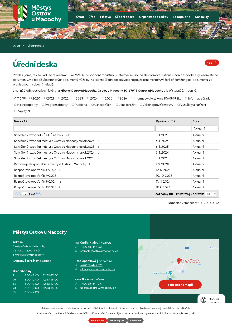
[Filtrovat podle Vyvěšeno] (173, 128)
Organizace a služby (153, 17)
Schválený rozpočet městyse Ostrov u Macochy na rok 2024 (57, 152)
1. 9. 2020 (162, 164)
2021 (50, 98)
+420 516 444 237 (91, 283)
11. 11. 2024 (163, 181)
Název (19, 121)
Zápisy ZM (24, 111)
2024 (94, 98)
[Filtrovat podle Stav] (205, 128)
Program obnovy (56, 104)
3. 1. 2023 (162, 135)
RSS (212, 62)
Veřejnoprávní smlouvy (158, 104)
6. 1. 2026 (162, 141)
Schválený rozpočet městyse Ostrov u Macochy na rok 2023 (57, 158)
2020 (36, 98)
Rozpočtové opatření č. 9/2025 (38, 175)
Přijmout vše (97, 320)
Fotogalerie (181, 17)
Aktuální (198, 135)
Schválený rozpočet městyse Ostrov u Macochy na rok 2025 (57, 146)
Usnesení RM (102, 104)
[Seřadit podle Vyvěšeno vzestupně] (174, 120)
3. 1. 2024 (162, 152)
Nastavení (135, 320)
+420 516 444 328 (91, 265)
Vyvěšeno (164, 121)
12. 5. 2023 (163, 170)
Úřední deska (125, 17)
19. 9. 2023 (163, 187)
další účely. (185, 308)
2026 (123, 98)
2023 (79, 98)
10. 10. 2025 (164, 175)
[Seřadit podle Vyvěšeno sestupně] (174, 121)
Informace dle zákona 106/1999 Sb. (157, 98)
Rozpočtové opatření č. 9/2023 (38, 187)
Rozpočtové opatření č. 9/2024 (38, 181)
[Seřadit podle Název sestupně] (27, 121)
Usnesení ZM (127, 104)
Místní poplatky (27, 104)
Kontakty (202, 17)
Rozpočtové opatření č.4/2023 (38, 170)
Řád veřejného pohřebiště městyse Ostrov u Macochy (53, 164)
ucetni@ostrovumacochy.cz (98, 287)
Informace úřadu (199, 98)
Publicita (81, 104)
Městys (105, 17)
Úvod (80, 17)
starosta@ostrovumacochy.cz (99, 251)
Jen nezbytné (117, 320)
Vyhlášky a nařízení (193, 104)
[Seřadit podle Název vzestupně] (27, 120)
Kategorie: (20, 98)
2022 (65, 98)
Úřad (92, 17)
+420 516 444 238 (91, 246)
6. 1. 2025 (162, 146)
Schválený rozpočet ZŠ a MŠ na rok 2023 (44, 135)
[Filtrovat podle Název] (84, 128)
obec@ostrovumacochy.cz (97, 269)
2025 (108, 98)
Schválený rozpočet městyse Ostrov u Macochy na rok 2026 (57, 141)
